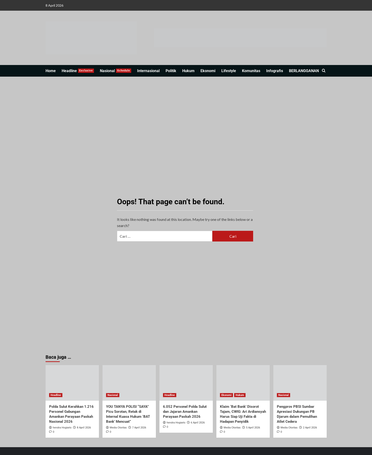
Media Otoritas (118, 427)
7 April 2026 (139, 427)
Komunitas (251, 71)
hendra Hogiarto (62, 427)
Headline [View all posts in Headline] (56, 395)
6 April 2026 (198, 422)
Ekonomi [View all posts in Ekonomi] (226, 395)
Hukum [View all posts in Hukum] (240, 395)
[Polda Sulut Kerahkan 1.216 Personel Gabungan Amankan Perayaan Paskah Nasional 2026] (72, 383)
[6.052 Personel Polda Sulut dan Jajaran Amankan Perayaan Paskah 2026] (186, 383)
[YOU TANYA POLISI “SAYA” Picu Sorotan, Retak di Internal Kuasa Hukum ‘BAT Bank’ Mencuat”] (129, 383)
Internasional (148, 71)
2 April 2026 (310, 427)
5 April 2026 (253, 427)
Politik (171, 71)
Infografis (274, 71)
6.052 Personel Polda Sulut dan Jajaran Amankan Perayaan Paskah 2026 (185, 411)
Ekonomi (207, 71)
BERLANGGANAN (304, 71)
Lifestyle (228, 71)
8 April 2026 (84, 427)
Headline (78, 71)
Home (51, 71)
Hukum (188, 71)
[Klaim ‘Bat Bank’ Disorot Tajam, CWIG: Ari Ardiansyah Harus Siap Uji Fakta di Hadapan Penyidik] (243, 383)
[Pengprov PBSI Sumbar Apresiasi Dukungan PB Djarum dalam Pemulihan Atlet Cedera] (300, 383)
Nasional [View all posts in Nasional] (112, 395)
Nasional (115, 71)
